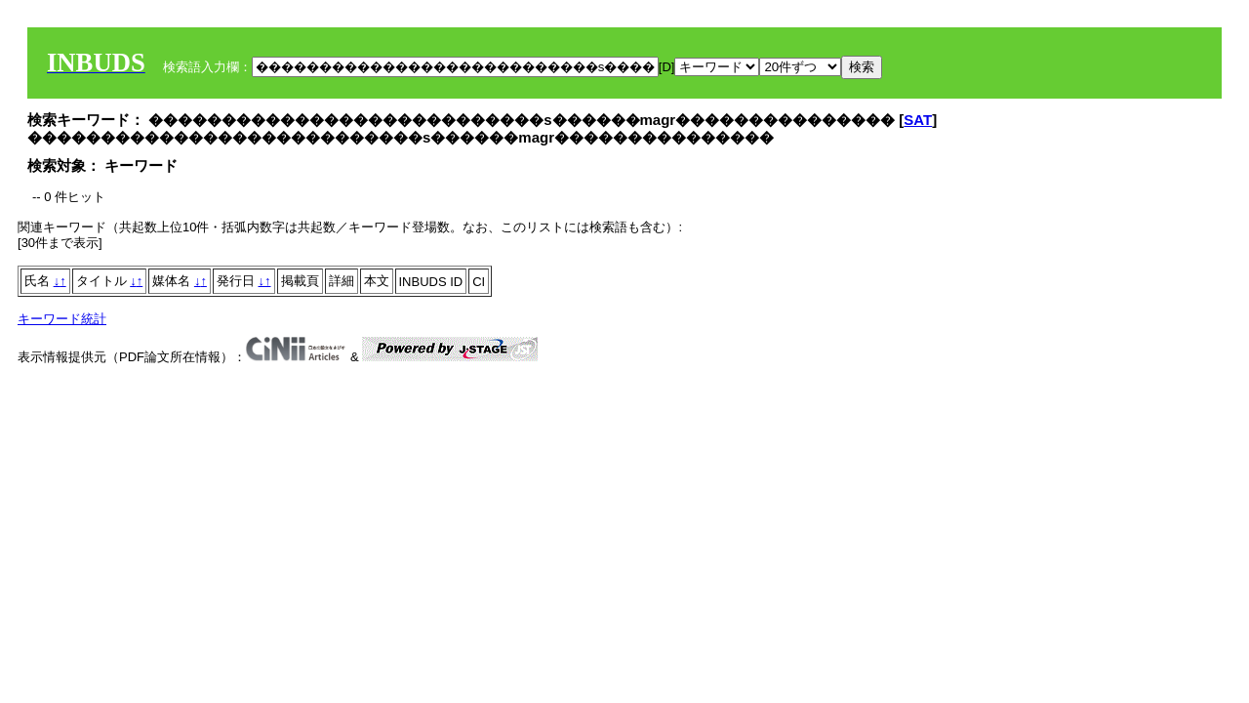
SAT (918, 119)
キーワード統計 (62, 318)
